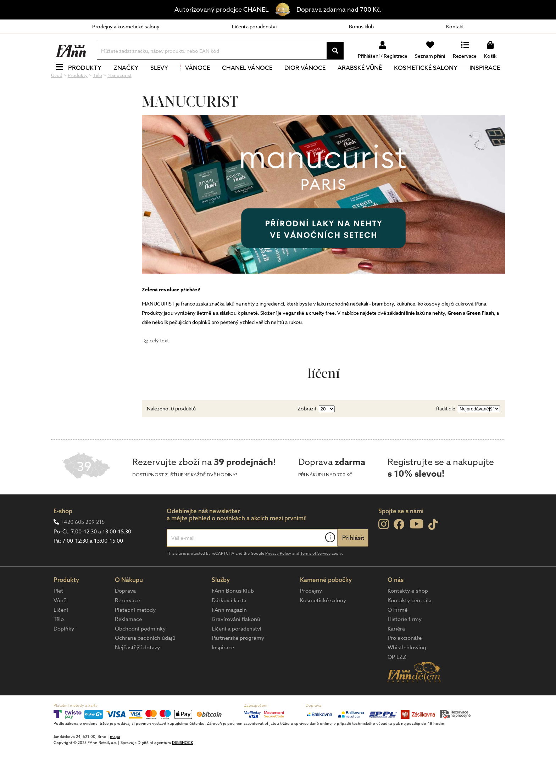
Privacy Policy (278, 577)
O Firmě (397, 634)
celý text (159, 364)
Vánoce (195, 79)
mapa (115, 760)
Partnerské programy (238, 662)
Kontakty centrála (410, 624)
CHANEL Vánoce (247, 79)
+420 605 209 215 (83, 546)
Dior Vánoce (305, 79)
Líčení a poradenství (254, 26)
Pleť (58, 614)
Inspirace (484, 79)
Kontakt (455, 26)
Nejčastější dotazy (137, 671)
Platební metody (135, 634)
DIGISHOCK (182, 766)
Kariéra (396, 652)
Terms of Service (315, 577)
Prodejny (311, 614)
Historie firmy (405, 643)
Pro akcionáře (405, 662)
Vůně (60, 624)
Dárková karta (229, 624)
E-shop (63, 534)
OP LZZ (397, 681)
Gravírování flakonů (236, 643)
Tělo (59, 643)
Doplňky (64, 652)
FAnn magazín (229, 634)
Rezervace (127, 624)
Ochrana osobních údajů (145, 662)
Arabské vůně (360, 79)
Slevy (159, 79)
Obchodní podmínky (140, 652)
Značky (125, 79)
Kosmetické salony (425, 79)
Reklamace (128, 643)
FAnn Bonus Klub (233, 614)
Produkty (84, 79)
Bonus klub (361, 26)
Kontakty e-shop (408, 614)
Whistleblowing (407, 671)
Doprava (125, 614)
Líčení (61, 634)
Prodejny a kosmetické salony (126, 26)
